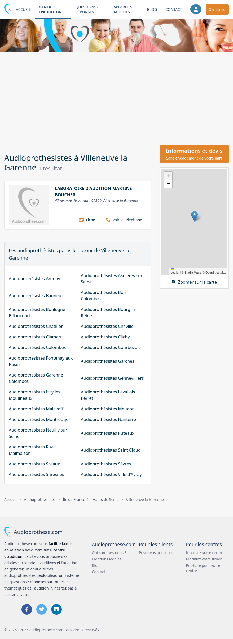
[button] (194, 216)
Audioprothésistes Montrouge (38, 419)
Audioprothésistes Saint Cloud (111, 450)
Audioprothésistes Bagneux (36, 295)
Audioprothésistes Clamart (35, 337)
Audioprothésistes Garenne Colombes (36, 378)
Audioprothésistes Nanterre (108, 419)
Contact (173, 9)
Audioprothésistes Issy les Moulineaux (34, 395)
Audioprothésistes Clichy (105, 337)
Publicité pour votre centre (203, 568)
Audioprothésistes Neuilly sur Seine (38, 433)
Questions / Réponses (86, 9)
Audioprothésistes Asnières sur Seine (112, 279)
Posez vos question (155, 552)
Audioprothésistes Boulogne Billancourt (37, 312)
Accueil (23, 9)
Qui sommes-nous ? (109, 552)
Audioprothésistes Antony (34, 279)
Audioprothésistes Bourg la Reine (108, 312)
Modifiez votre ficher (204, 558)
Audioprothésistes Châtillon (36, 326)
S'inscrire (217, 9)
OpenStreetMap (215, 272)
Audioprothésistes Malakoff (36, 409)
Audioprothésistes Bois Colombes (103, 295)
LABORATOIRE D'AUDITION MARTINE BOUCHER (93, 191)
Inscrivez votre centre (204, 552)
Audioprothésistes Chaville (107, 326)
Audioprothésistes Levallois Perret (108, 395)
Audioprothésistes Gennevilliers (112, 378)
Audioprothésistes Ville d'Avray (111, 474)
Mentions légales (106, 558)
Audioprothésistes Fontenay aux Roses (41, 361)
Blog (152, 9)
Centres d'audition (50, 9)
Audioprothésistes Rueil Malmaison (32, 450)
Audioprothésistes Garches (107, 361)
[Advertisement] (116, 98)
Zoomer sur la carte (194, 282)
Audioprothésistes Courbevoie (111, 347)
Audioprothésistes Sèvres (106, 464)
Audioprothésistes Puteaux (107, 433)
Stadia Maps (193, 272)
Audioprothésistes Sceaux (34, 464)
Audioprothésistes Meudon (108, 409)
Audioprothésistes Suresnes (36, 474)
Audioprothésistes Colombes (37, 347)
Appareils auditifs (122, 9)
